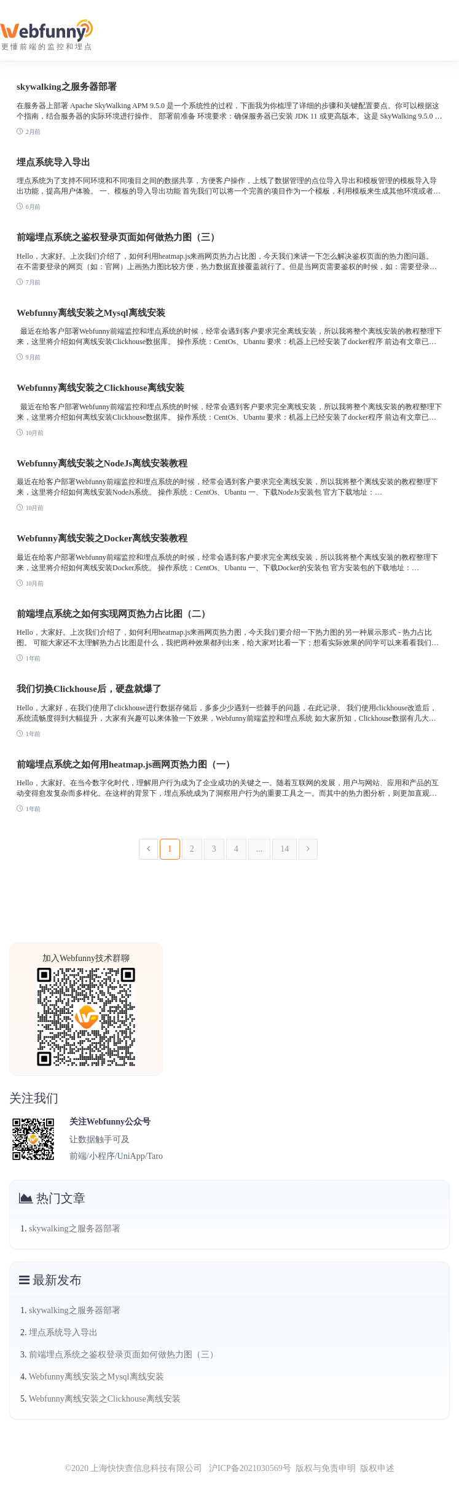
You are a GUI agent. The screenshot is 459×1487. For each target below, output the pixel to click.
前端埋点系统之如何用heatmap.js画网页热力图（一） (126, 764)
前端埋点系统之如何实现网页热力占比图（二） (113, 614)
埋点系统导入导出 (53, 162)
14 (284, 848)
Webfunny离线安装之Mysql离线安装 (91, 313)
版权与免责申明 (326, 1468)
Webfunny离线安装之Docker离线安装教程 (102, 538)
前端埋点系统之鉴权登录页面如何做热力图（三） (118, 237)
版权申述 (377, 1468)
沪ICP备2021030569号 (246, 1468)
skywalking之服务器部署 (67, 87)
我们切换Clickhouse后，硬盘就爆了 (89, 689)
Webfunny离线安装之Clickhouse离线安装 (100, 388)
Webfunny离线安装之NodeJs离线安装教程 (102, 463)
